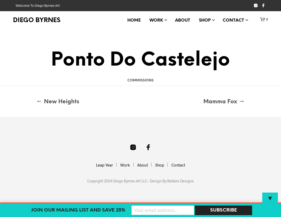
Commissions (140, 80)
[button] (264, 19)
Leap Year (104, 165)
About (182, 20)
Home (134, 20)
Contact (233, 20)
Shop (205, 20)
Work (156, 20)
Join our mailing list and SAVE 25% (78, 210)
